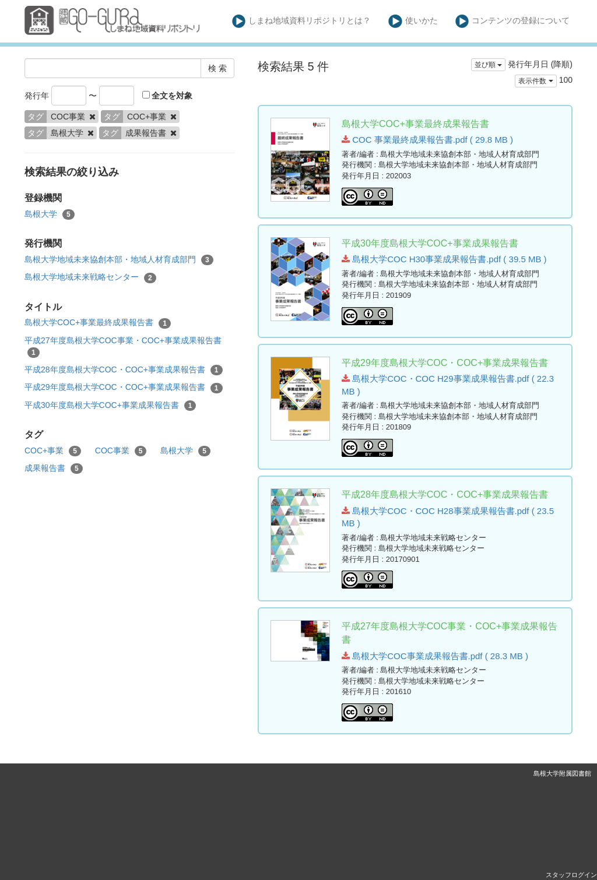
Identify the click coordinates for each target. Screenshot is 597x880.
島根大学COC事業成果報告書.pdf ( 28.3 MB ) (435, 656)
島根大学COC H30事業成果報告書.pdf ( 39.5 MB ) (444, 259)
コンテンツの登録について (512, 21)
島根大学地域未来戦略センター (90, 277)
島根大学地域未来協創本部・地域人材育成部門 (118, 260)
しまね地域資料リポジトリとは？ (301, 21)
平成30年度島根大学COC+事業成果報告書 (110, 405)
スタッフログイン (571, 874)
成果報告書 (53, 468)
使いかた (413, 21)
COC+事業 (52, 451)
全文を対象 (167, 95)
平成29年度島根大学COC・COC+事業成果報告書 (123, 387)
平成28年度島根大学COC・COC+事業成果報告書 (123, 370)
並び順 (488, 65)
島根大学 (49, 214)
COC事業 (121, 451)
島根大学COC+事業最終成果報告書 (97, 323)
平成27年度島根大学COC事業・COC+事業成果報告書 (123, 347)
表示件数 (535, 81)
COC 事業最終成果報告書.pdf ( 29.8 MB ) (427, 140)
